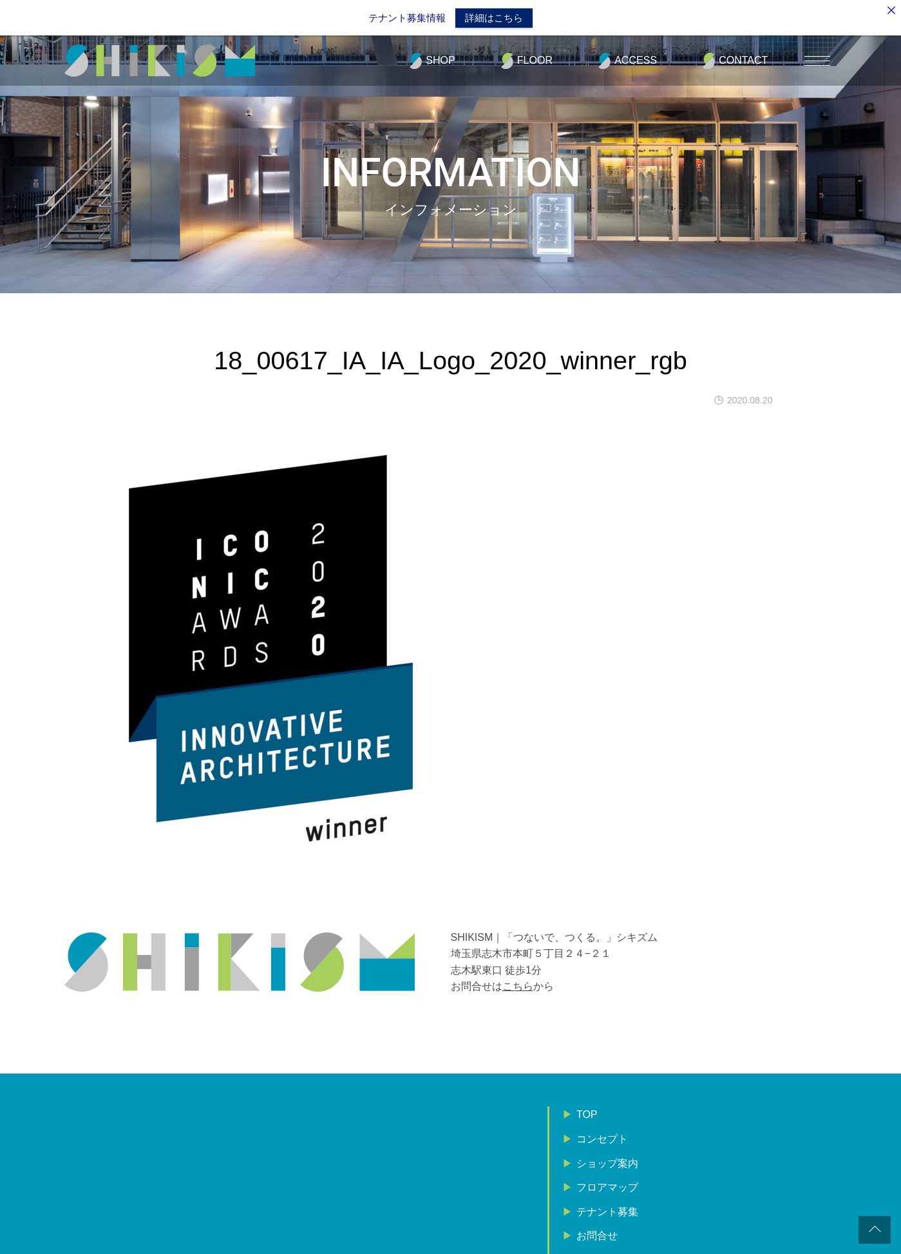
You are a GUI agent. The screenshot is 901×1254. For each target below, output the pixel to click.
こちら (517, 984)
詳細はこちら (494, 17)
